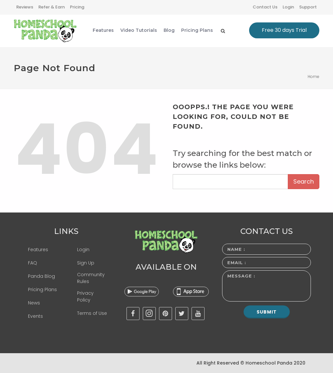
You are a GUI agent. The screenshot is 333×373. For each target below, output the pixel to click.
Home (313, 76)
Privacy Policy (85, 296)
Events (35, 316)
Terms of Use (92, 313)
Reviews (24, 7)
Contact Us (265, 7)
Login (288, 7)
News (34, 303)
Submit (267, 312)
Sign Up (85, 263)
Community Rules (91, 278)
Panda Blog (41, 276)
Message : (241, 275)
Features (38, 249)
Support (308, 7)
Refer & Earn (51, 7)
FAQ (32, 263)
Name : (236, 249)
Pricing (77, 7)
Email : (236, 262)
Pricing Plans (42, 289)
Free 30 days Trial (284, 30)
